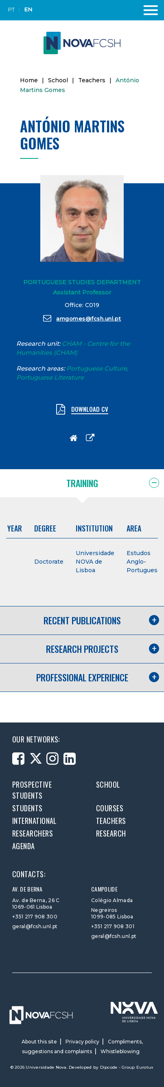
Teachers (91, 80)
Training (82, 483)
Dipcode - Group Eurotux (127, 1067)
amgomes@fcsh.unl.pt (82, 318)
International (34, 820)
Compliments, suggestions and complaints (82, 1046)
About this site (39, 1042)
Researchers (32, 833)
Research (111, 833)
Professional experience (82, 677)
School (58, 80)
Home (29, 80)
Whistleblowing (120, 1051)
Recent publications (82, 620)
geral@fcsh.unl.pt (34, 926)
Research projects (82, 648)
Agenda (23, 846)
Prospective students (32, 790)
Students (27, 808)
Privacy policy (82, 1042)
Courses (109, 808)
